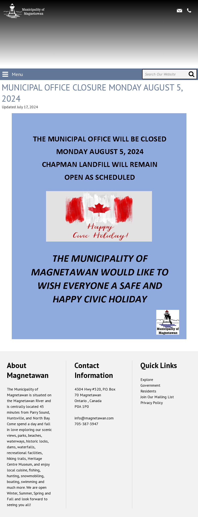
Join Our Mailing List (157, 396)
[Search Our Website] (169, 74)
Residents (148, 391)
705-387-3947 (86, 423)
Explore (146, 379)
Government (150, 385)
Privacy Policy (151, 402)
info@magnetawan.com (94, 418)
